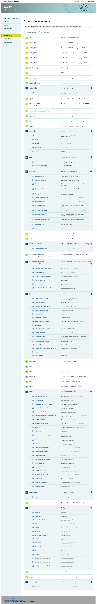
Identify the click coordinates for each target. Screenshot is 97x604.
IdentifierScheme (39, 314)
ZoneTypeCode (39, 355)
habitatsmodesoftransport (42, 219)
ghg (30, 157)
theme (36, 352)
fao (30, 121)
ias (30, 234)
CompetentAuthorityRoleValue (43, 404)
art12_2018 (33, 48)
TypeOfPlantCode (40, 280)
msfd (31, 386)
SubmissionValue (40, 486)
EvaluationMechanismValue (43, 412)
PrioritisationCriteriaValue (42, 459)
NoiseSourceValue (40, 455)
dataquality (33, 88)
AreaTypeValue (39, 400)
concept (37, 136)
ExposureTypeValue (40, 419)
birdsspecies (38, 194)
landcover (33, 361)
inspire (31, 294)
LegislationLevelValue (41, 317)
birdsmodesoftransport (41, 189)
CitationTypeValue (40, 302)
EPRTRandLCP (34, 104)
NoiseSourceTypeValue (41, 451)
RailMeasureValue (40, 463)
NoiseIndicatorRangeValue (42, 440)
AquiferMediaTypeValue (41, 298)
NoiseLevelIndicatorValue (42, 447)
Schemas (6, 32)
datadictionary (34, 83)
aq (30, 38)
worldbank (33, 582)
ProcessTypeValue (40, 332)
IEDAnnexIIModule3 (36, 254)
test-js (36, 539)
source (37, 143)
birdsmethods (39, 184)
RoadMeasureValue (40, 470)
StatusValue (38, 478)
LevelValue (38, 431)
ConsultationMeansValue (42, 408)
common (32, 78)
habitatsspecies (39, 224)
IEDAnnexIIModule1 (36, 244)
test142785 (38, 542)
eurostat (32, 116)
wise (31, 577)
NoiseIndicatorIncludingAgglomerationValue (47, 435)
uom (31, 572)
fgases (31, 126)
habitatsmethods (39, 214)
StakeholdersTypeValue (41, 474)
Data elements (8, 28)
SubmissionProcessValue (42, 482)
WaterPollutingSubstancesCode (44, 288)
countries (37, 497)
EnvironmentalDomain (41, 310)
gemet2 (32, 131)
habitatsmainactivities (41, 210)
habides (32, 171)
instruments (38, 228)
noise (31, 391)
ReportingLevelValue (41, 467)
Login (78, 1)
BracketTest (38, 516)
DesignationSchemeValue (42, 306)
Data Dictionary (18, 14)
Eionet (11, 14)
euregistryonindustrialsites (39, 111)
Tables (6, 25)
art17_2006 (33, 53)
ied (30, 239)
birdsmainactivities (40, 180)
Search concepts (45, 32)
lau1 (30, 366)
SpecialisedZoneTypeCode (42, 341)
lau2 (30, 371)
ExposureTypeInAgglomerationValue (45, 415)
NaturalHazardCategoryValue (43, 328)
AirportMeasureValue (41, 396)
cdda (31, 73)
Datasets (6, 22)
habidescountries (40, 201)
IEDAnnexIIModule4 (36, 262)
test (30, 508)
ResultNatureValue (40, 336)
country (37, 586)
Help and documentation (11, 18)
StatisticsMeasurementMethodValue (45, 348)
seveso (32, 503)
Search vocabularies (31, 32)
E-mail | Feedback (9, 598)
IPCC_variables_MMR (41, 165)
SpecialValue (38, 345)
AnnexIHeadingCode (41, 248)
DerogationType (39, 272)
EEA (11, 1)
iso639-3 (37, 427)
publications (33, 492)
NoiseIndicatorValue (40, 444)
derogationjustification (41, 197)
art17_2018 (33, 63)
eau (36, 523)
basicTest (37, 512)
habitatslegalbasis (40, 205)
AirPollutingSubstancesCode (43, 268)
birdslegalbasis (39, 176)
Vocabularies (8, 35)
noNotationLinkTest (40, 535)
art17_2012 (33, 58)
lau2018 (32, 376)
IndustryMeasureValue (41, 423)
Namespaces (8, 42)
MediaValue (38, 325)
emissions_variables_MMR (42, 162)
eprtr (31, 99)
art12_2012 (33, 43)
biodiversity (33, 68)
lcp (30, 381)
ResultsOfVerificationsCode (43, 276)
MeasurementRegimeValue (42, 321)
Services (6, 38)
